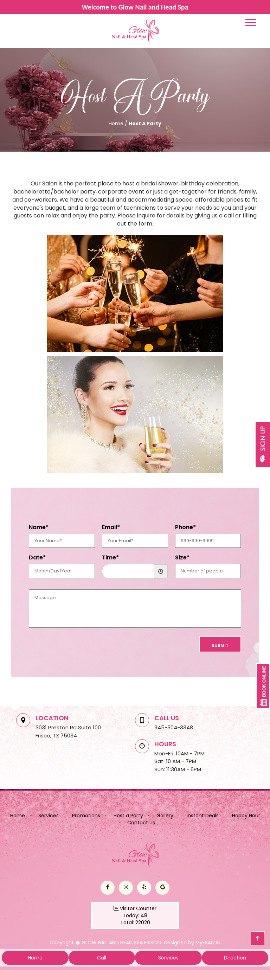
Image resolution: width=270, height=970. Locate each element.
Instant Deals (203, 815)
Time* (110, 557)
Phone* (185, 527)
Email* (111, 527)
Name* (39, 527)
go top (258, 938)
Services (48, 815)
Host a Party (128, 815)
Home (17, 815)
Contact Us (141, 822)
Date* (37, 557)
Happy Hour (246, 815)
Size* (182, 557)
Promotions (86, 815)
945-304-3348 (173, 727)
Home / (119, 123)
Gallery (164, 815)
